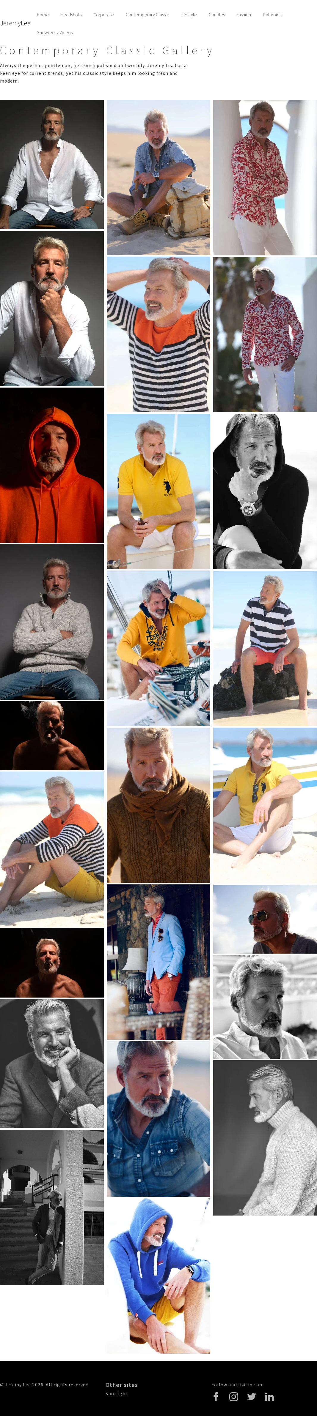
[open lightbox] (52, 164)
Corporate (103, 15)
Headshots (71, 15)
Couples (217, 15)
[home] (15, 23)
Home (43, 15)
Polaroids (272, 15)
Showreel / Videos (55, 33)
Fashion (244, 15)
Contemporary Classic (147, 15)
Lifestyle (189, 15)
